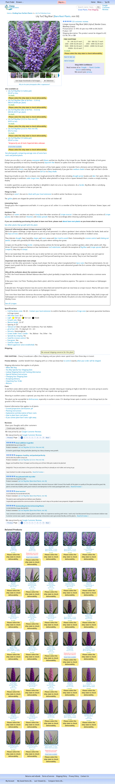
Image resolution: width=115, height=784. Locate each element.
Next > (48, 437)
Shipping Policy (61, 776)
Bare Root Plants (62, 16)
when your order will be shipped (89, 361)
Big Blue (84, 247)
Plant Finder (10, 2)
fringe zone (81, 311)
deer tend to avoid (61, 238)
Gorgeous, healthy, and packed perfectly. (30, 455)
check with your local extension (39, 194)
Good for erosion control (17, 338)
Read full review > (38, 472)
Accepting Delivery (13, 379)
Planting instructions (13, 411)
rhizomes (29, 217)
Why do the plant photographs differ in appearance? (34, 84)
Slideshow (48, 81)
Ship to (61, 2)
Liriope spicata (95, 247)
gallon (10, 199)
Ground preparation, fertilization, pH (19, 409)
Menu (100, 2)
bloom (46, 160)
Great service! (20, 491)
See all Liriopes (11, 304)
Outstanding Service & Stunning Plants (29, 506)
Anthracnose (33, 399)
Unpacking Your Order (14, 381)
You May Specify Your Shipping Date (19, 370)
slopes (36, 238)
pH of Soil (11, 329)
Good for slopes (13, 343)
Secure (78, 70)
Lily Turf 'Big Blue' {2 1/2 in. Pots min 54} (31, 447)
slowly (39, 217)
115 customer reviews (75, 22)
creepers (8, 249)
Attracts (11, 331)
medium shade (78, 169)
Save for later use (69, 57)
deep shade (52, 172)
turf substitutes (55, 247)
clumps (24, 249)
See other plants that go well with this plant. (21, 225)
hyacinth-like (49, 163)
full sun (43, 172)
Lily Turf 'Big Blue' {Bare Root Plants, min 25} (32, 481)
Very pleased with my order (25, 477)
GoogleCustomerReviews (106, 8)
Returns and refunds (32, 776)
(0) (107, 2)
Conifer (25, 334)
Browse (19, 2)
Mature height (13, 322)
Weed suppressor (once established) (21, 345)
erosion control (91, 238)
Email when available (14, 147)
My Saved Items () (24, 781)
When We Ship (11, 368)
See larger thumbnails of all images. (28, 81)
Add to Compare (69, 61)
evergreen (36, 160)
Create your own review (15, 428)
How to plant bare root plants (17, 415)
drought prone (78, 176)
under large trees (32, 178)
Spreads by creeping (15, 336)
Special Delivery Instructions (16, 374)
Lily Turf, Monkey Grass (43, 13)
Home (93, 2)
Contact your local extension (40, 311)
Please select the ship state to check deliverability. (83, 53)
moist (44, 238)
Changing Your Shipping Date (16, 377)
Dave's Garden (94, 67)
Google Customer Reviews (31, 432)
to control (67, 361)
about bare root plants (71, 221)
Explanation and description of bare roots (21, 413)
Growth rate (12, 320)
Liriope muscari (66, 215)
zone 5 (16, 194)
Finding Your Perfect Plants (23, 13)
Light (9, 318)
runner (16, 215)
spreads (45, 217)
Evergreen (11, 340)
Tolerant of (11, 327)
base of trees (13, 234)
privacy (89, 72)
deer (94, 176)
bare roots (80, 263)
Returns (9, 383)
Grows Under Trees (15, 334)
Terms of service (48, 776)
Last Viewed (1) (40, 781)
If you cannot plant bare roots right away (21, 418)
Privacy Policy (74, 776)
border (81, 185)
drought (18, 238)
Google (83, 67)
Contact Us (85, 776)
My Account (10, 781)
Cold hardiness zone (15, 311)
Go (98, 7)
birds (21, 169)
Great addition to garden (24, 443)
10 (43, 437)
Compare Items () (55, 781)
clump (37, 215)
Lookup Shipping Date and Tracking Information (23, 372)
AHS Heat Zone (13, 316)
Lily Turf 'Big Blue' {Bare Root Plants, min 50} (32, 496)
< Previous (10, 437)
